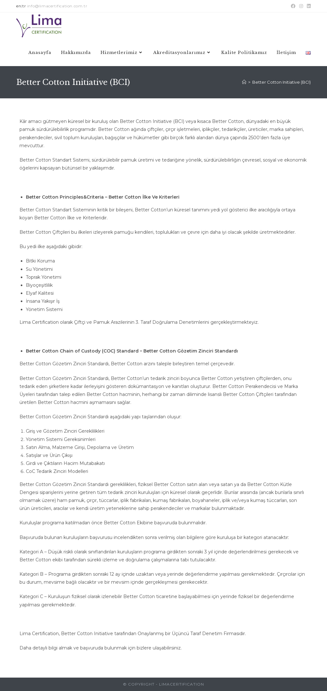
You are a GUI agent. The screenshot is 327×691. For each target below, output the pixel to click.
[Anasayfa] (244, 82)
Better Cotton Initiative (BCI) (281, 82)
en (18, 6)
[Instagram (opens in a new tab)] (301, 6)
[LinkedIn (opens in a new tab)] (308, 6)
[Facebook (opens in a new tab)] (293, 6)
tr (24, 6)
